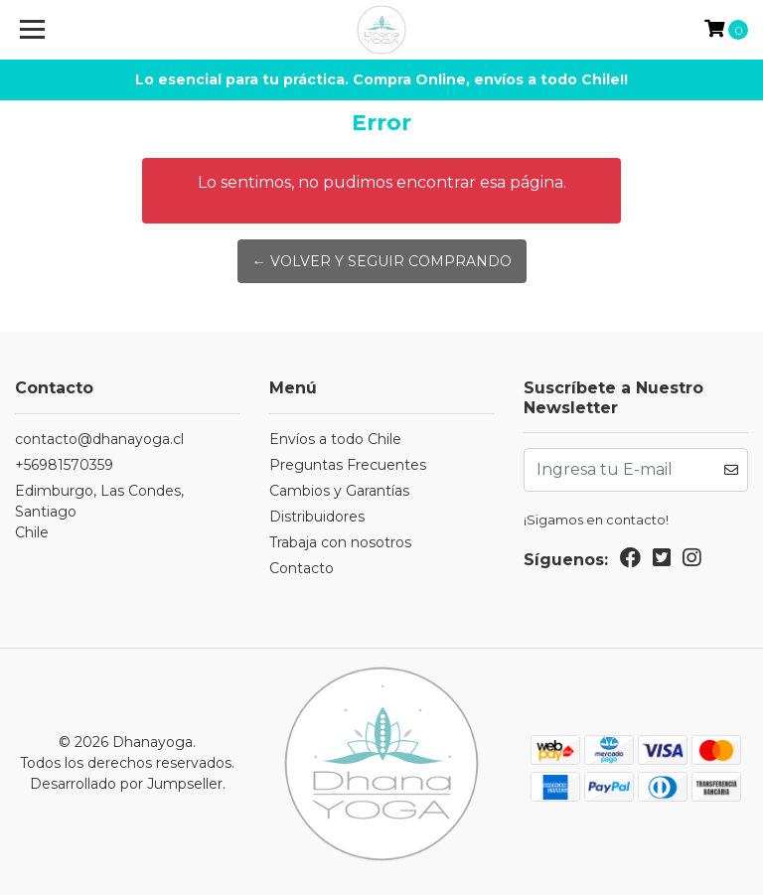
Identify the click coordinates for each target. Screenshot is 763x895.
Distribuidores (317, 516)
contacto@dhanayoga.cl (99, 439)
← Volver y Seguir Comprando (382, 261)
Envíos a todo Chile (335, 439)
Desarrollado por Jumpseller (126, 784)
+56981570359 (64, 465)
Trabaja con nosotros (340, 542)
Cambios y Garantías (339, 491)
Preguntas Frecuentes (347, 465)
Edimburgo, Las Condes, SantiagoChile (99, 511)
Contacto (301, 568)
